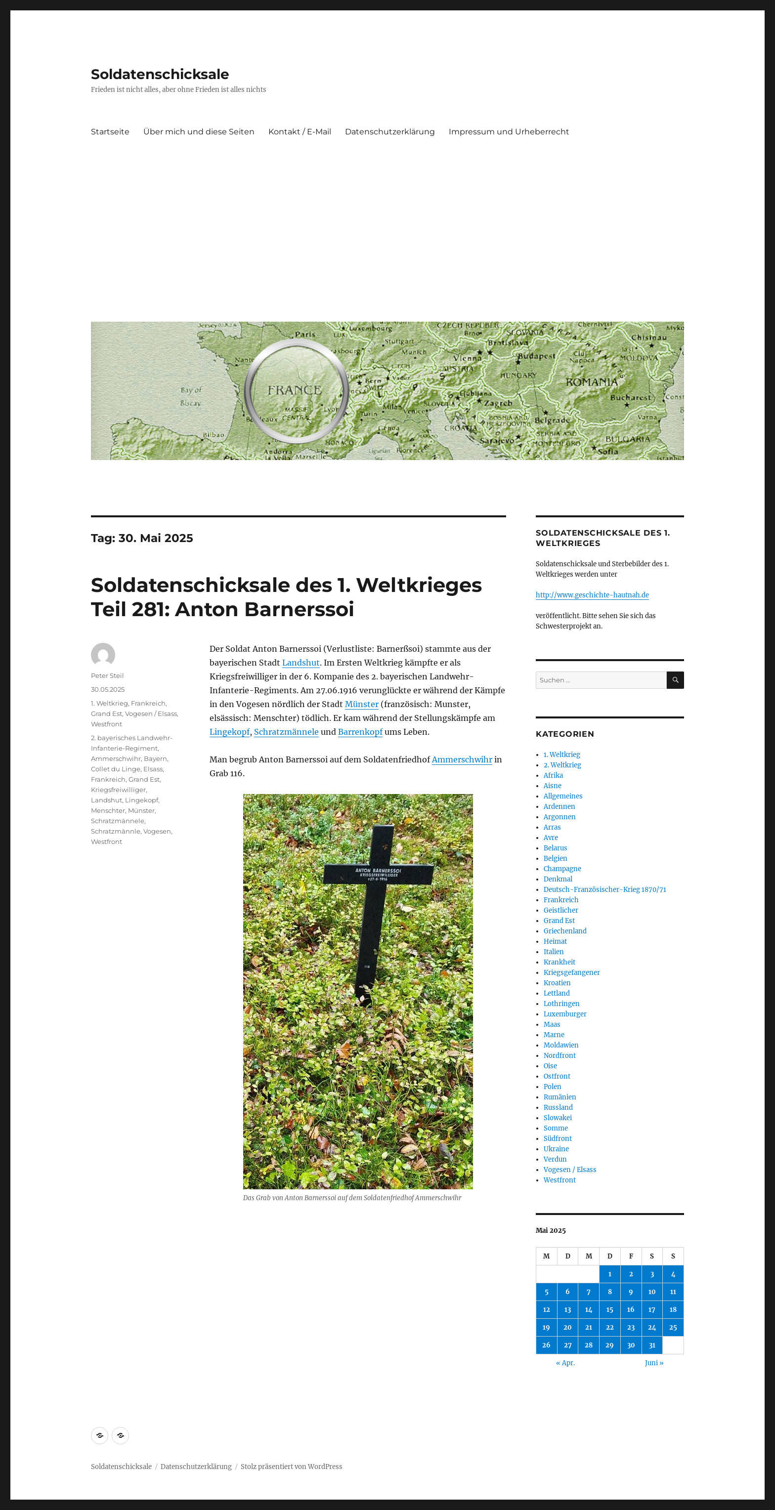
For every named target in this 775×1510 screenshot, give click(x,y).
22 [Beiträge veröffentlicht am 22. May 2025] (610, 1327)
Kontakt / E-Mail (299, 131)
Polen (552, 1087)
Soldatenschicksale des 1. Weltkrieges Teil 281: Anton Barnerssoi (286, 597)
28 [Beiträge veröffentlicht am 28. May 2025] (589, 1345)
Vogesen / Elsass (151, 713)
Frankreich (148, 703)
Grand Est (106, 713)
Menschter (108, 810)
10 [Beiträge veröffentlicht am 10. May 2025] (652, 1292)
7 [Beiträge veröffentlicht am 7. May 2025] (589, 1292)
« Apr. (565, 1363)
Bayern (155, 758)
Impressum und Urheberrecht (509, 131)
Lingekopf (230, 732)
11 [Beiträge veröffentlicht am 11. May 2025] (673, 1292)
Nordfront (560, 1055)
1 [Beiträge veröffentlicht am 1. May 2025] (609, 1274)
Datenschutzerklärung (390, 131)
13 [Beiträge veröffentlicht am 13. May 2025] (567, 1309)
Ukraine (556, 1149)
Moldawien (561, 1045)
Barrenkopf (360, 732)
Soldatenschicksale (160, 74)
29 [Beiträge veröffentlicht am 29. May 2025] (609, 1345)
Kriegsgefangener (572, 972)
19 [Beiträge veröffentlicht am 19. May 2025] (546, 1327)
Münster (362, 704)
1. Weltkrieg (109, 703)
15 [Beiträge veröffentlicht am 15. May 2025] (609, 1309)
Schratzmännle (115, 831)
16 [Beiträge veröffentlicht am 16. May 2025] (631, 1309)
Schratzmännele (286, 732)
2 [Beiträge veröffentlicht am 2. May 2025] (631, 1274)
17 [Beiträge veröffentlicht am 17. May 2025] (651, 1309)
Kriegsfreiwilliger (118, 790)
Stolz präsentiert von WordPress (292, 1467)
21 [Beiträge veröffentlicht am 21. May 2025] (588, 1327)
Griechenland (565, 931)
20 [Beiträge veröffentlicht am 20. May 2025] (567, 1327)
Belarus (555, 848)
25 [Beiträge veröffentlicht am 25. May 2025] (673, 1327)
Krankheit (559, 962)
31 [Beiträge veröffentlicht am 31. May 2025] (652, 1345)
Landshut (301, 663)
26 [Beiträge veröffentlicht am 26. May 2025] (546, 1345)
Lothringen (562, 1004)
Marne (554, 1035)
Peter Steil (107, 675)
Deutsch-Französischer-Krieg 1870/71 (605, 889)
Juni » (654, 1363)
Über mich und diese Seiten (199, 131)
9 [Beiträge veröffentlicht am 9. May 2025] (631, 1292)
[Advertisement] (389, 239)
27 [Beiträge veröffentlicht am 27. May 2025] (568, 1345)
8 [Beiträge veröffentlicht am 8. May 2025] (610, 1292)
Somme (556, 1128)
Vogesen (157, 831)
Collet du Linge (115, 769)
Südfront (558, 1138)
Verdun (555, 1159)
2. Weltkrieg (562, 765)
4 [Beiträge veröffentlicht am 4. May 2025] (673, 1274)
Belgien (555, 858)
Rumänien (560, 1097)
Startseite (110, 131)
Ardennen (559, 806)
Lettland (557, 993)
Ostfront (557, 1076)
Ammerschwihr (462, 759)
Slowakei (558, 1118)
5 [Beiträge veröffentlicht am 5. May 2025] (547, 1292)
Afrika (553, 775)
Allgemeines (563, 796)
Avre (551, 838)
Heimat (555, 941)
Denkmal (558, 879)
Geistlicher (561, 910)
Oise (550, 1066)
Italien (554, 952)
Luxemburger (565, 1014)
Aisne (552, 786)
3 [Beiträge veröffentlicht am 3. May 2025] (652, 1274)
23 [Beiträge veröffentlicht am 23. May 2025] (631, 1327)
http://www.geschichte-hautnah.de (592, 595)
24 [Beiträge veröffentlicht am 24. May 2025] (652, 1327)
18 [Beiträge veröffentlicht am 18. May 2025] (673, 1309)
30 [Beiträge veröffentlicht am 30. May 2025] (631, 1345)
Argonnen (560, 817)
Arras (552, 827)
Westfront (106, 724)
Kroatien (557, 983)
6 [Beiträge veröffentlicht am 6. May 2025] (567, 1292)
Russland (558, 1107)
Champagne (562, 869)
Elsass (153, 769)
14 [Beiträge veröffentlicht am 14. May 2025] (589, 1309)
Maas (552, 1024)
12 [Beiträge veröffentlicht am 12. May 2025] (546, 1309)
